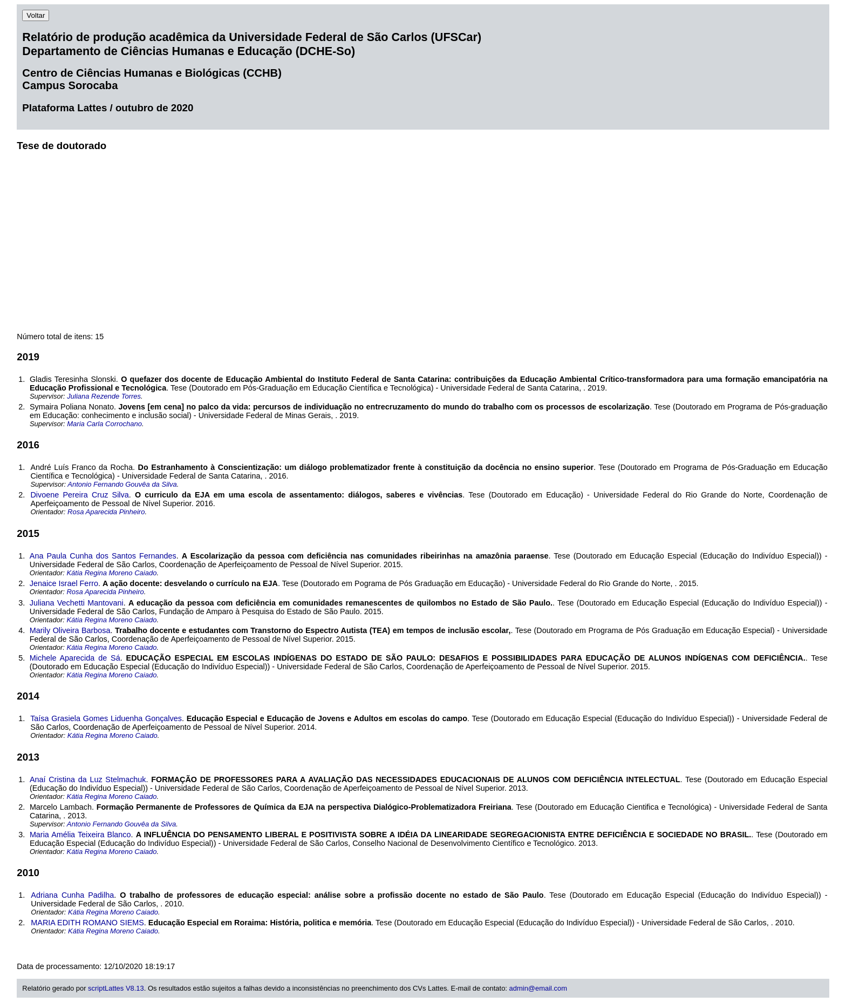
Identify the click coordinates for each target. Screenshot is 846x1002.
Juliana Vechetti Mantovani (77, 602)
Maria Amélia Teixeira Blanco (80, 834)
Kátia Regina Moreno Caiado (111, 573)
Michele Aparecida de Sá (75, 658)
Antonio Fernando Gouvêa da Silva (121, 484)
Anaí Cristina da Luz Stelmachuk (88, 779)
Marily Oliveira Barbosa (70, 630)
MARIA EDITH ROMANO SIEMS (87, 922)
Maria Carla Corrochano (104, 424)
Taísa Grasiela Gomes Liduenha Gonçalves (106, 718)
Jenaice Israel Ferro (64, 583)
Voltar (35, 15)
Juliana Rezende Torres (104, 396)
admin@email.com (538, 988)
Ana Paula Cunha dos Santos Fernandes (103, 556)
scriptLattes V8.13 (116, 988)
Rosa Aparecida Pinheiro (106, 512)
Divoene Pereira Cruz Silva (79, 494)
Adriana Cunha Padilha (72, 895)
